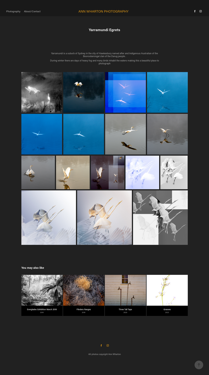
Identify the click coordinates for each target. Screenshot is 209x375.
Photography (13, 11)
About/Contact (32, 11)
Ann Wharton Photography (103, 11)
